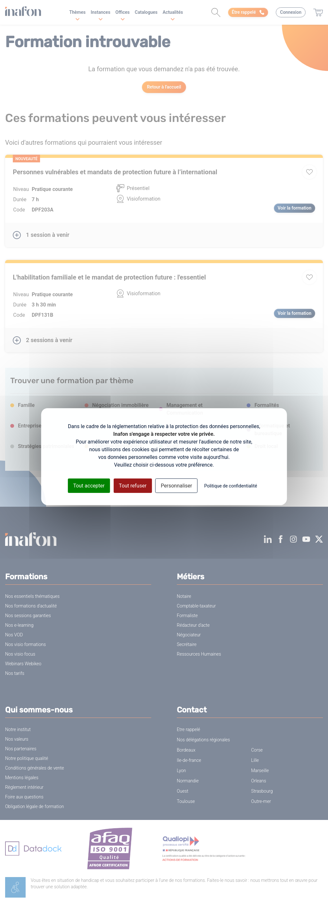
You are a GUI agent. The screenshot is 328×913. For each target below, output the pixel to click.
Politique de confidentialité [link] (230, 485)
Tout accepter (88, 485)
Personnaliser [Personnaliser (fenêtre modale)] (176, 485)
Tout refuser (132, 485)
